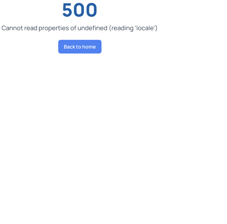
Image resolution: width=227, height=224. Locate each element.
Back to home (80, 46)
